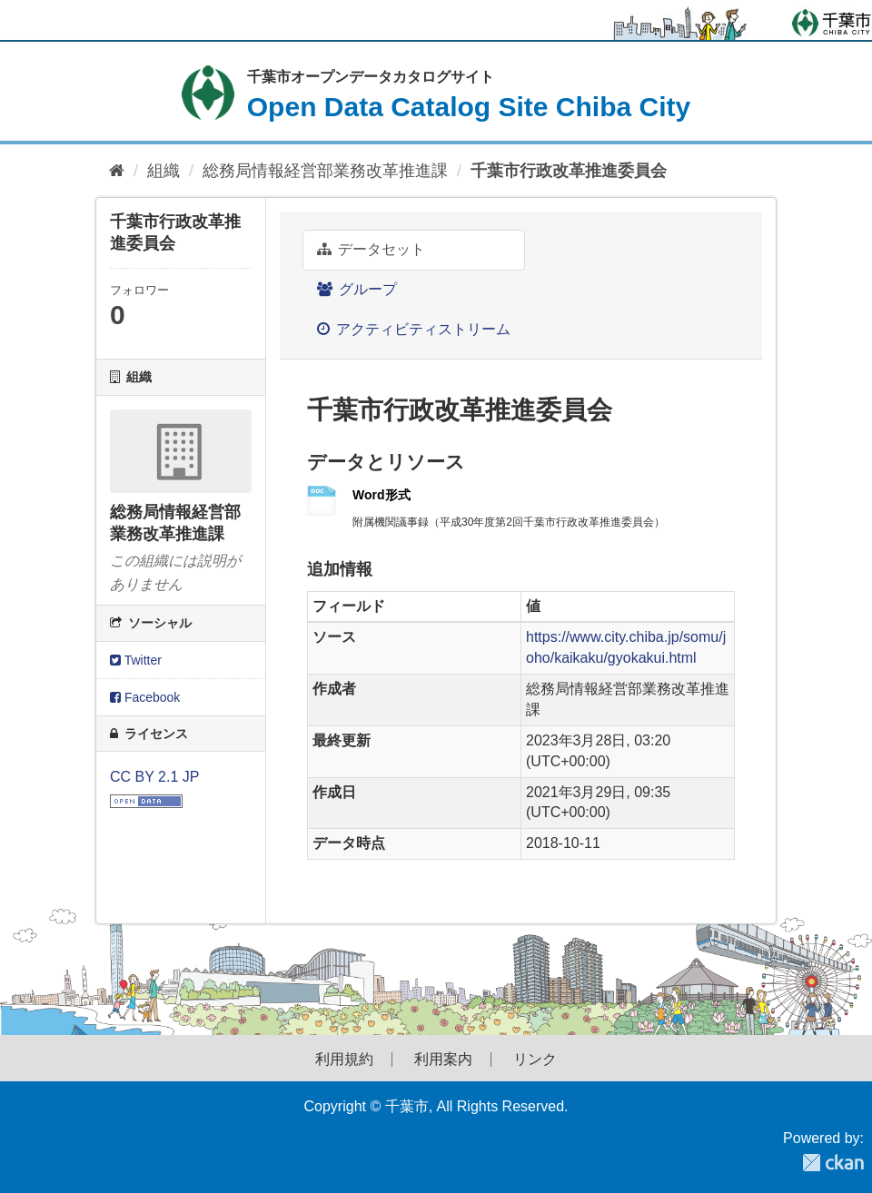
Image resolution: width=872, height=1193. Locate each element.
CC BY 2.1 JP (154, 776)
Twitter (136, 660)
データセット (371, 249)
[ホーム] (116, 171)
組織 (163, 171)
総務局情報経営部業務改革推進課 (325, 171)
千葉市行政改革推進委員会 (569, 171)
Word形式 (381, 495)
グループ (357, 289)
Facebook (145, 697)
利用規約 (344, 1059)
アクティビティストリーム (413, 329)
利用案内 (443, 1059)
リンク (535, 1059)
